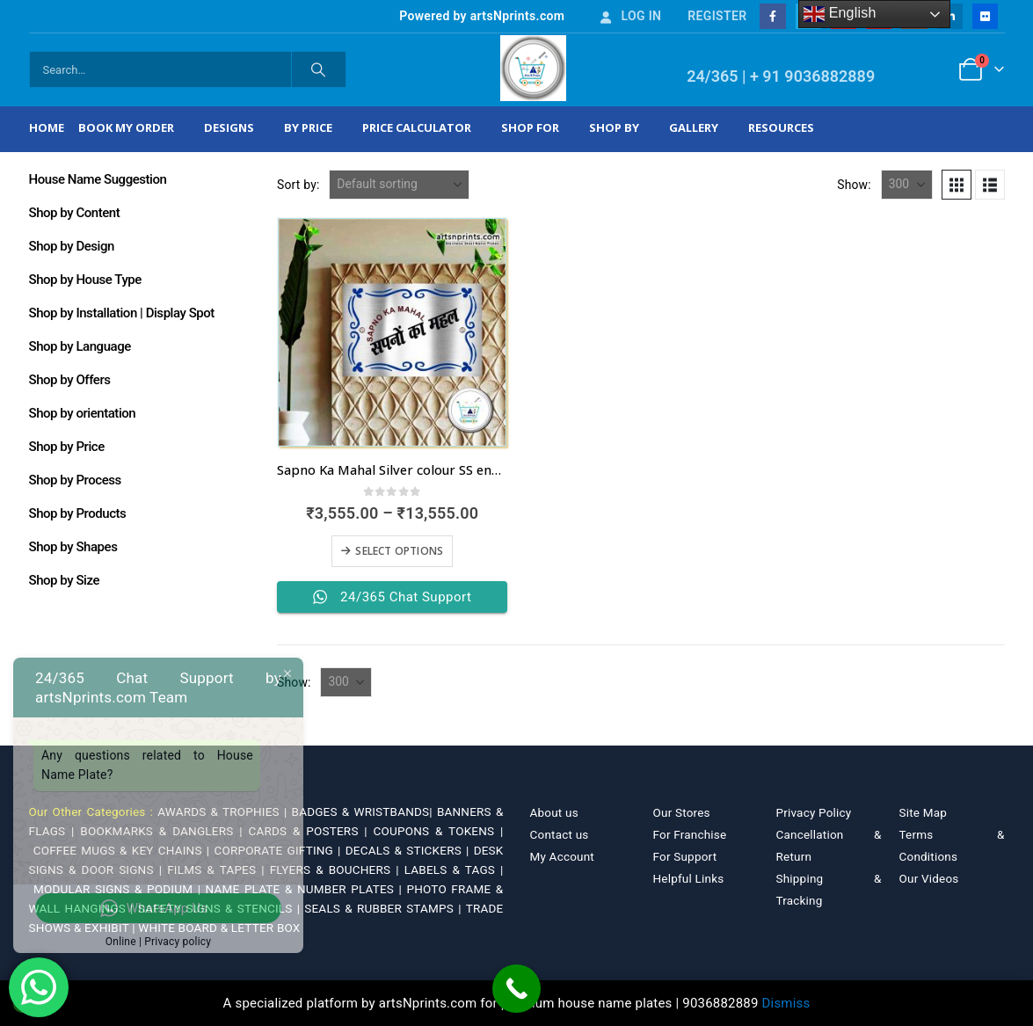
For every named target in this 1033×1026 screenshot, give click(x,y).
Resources (781, 127)
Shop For (530, 127)
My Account (562, 856)
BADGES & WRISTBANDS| (364, 811)
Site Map (923, 812)
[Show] (907, 185)
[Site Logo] (533, 68)
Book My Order (126, 127)
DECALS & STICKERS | (410, 850)
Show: (854, 185)
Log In (629, 16)
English (840, 14)
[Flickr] (985, 16)
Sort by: (298, 185)
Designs (229, 127)
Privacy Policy (814, 812)
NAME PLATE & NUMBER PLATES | (306, 889)
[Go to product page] (392, 332)
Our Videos (929, 878)
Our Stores (681, 812)
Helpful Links (688, 878)
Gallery (693, 127)
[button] (956, 185)
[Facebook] (772, 16)
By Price (308, 127)
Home (46, 127)
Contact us (559, 834)
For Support (685, 856)
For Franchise (690, 834)
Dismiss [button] (786, 1003)
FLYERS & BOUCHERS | (337, 869)
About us (554, 812)
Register (716, 16)
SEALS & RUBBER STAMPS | (384, 908)
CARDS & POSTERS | (310, 831)
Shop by (614, 127)
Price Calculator (416, 127)
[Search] (319, 69)
